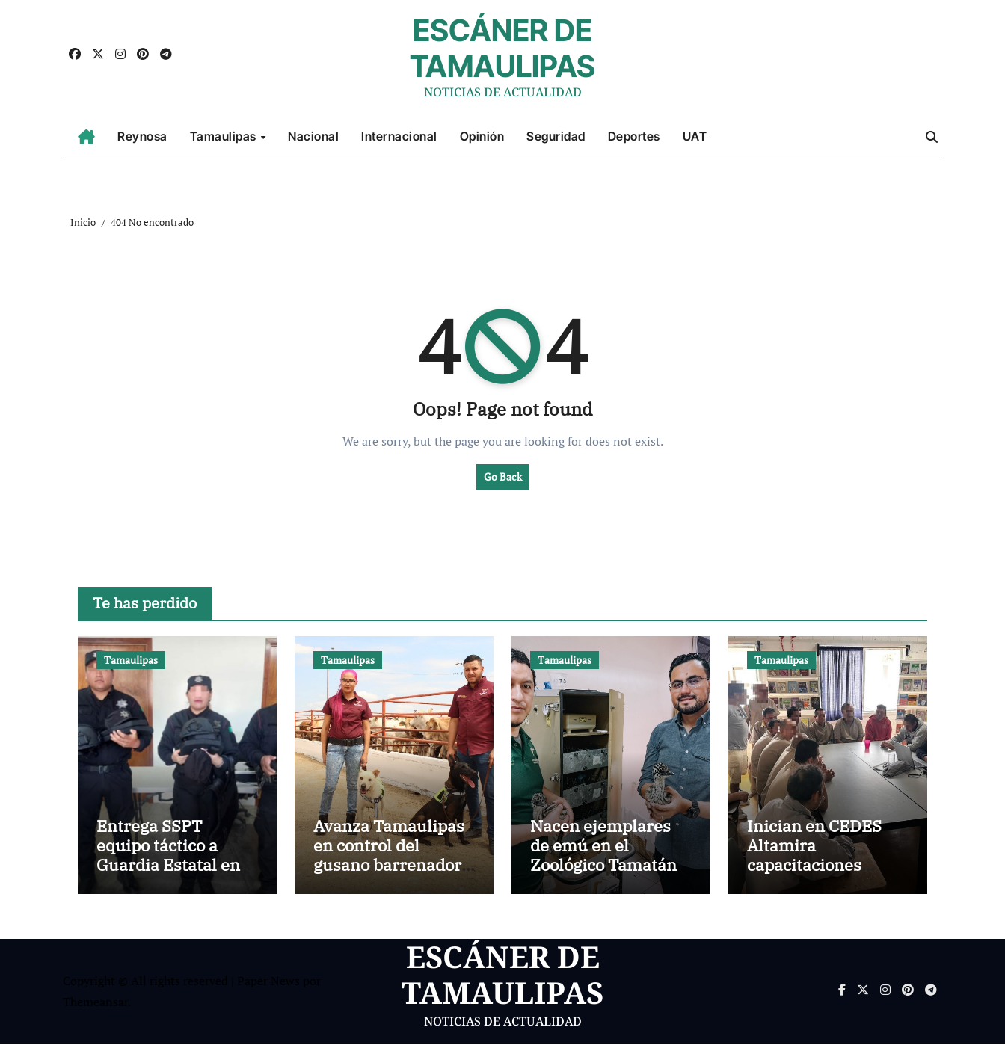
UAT (695, 136)
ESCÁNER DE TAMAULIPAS (502, 48)
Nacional (313, 136)
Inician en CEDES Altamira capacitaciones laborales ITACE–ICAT (814, 869)
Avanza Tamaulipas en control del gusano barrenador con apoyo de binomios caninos (388, 869)
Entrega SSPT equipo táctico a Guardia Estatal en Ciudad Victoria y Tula (168, 869)
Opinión (482, 136)
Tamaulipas (224, 136)
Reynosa (142, 136)
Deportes (634, 136)
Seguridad (556, 136)
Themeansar (95, 1006)
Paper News (268, 984)
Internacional (399, 136)
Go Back (503, 476)
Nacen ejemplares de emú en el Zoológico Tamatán (603, 849)
